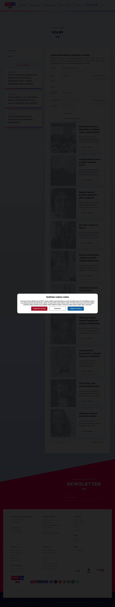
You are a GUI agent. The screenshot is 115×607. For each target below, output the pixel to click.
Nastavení (57, 308)
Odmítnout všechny (39, 308)
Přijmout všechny (75, 308)
